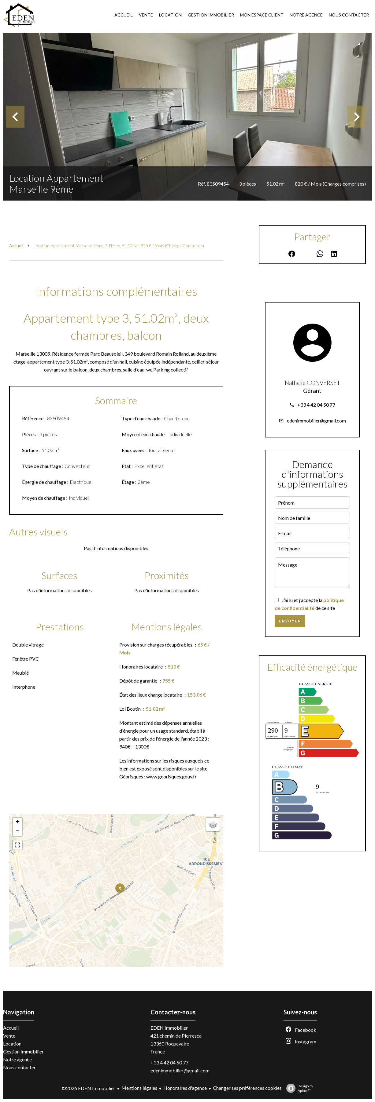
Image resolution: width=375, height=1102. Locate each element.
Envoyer (290, 621)
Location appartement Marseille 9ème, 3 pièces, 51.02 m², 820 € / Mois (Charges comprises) (119, 245)
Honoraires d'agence (185, 1088)
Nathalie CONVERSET (312, 382)
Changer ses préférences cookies (247, 1088)
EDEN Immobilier (169, 1028)
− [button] (18, 831)
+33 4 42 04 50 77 (316, 405)
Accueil (16, 245)
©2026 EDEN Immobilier (88, 1088)
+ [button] (18, 822)
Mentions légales (139, 1088)
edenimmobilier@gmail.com (316, 420)
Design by (298, 1088)
